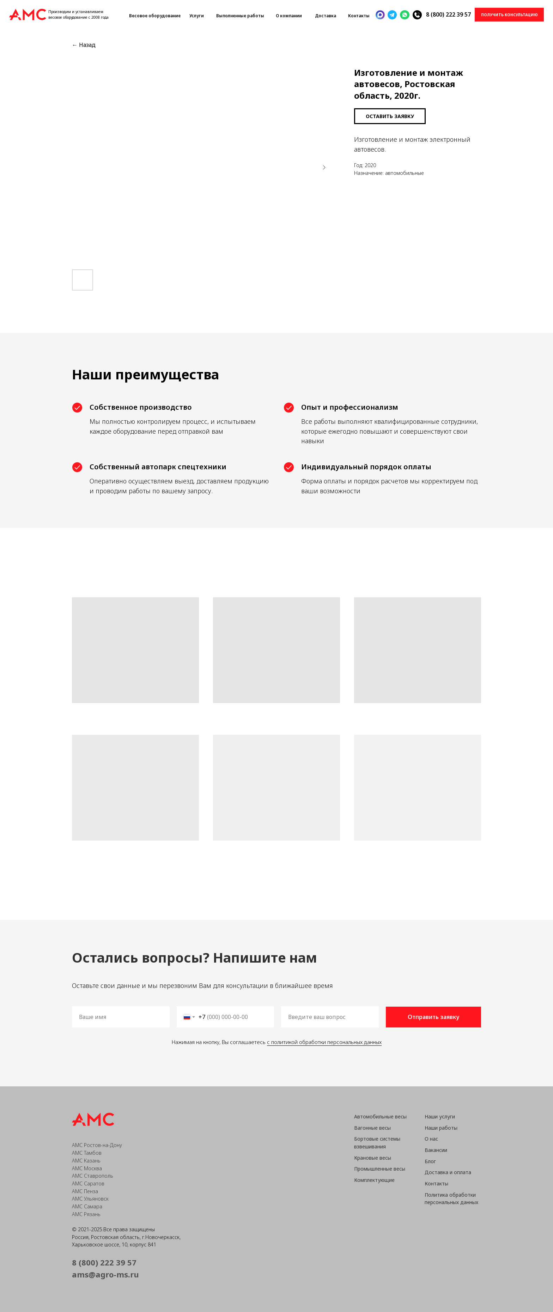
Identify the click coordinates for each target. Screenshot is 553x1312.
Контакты (436, 1183)
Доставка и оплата (448, 1172)
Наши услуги (440, 1116)
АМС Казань (86, 1160)
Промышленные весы (379, 1168)
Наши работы (441, 1127)
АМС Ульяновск (90, 1198)
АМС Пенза (85, 1191)
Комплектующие (374, 1180)
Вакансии (436, 1150)
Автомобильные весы (380, 1116)
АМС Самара (87, 1206)
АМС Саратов (88, 1183)
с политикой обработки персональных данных (323, 1041)
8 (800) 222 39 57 (448, 14)
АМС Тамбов (87, 1152)
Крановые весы (372, 1157)
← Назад (84, 45)
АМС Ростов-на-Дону (97, 1145)
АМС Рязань (86, 1214)
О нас (431, 1138)
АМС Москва (87, 1168)
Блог (430, 1161)
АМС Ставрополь (92, 1175)
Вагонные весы (372, 1127)
